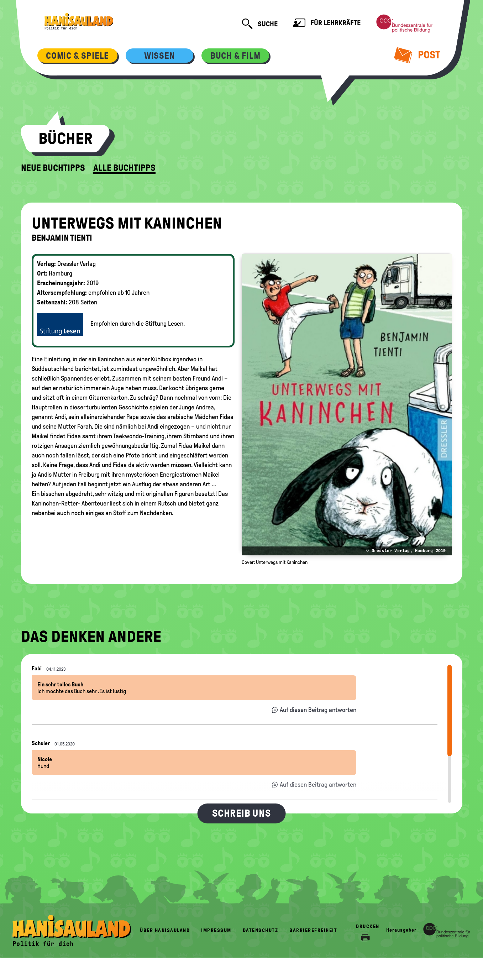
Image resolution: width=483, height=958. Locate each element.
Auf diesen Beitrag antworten (318, 709)
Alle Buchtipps (124, 168)
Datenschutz (260, 930)
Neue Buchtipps (53, 168)
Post (417, 54)
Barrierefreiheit (313, 930)
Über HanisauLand (165, 930)
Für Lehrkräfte (327, 23)
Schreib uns (241, 813)
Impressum (216, 930)
